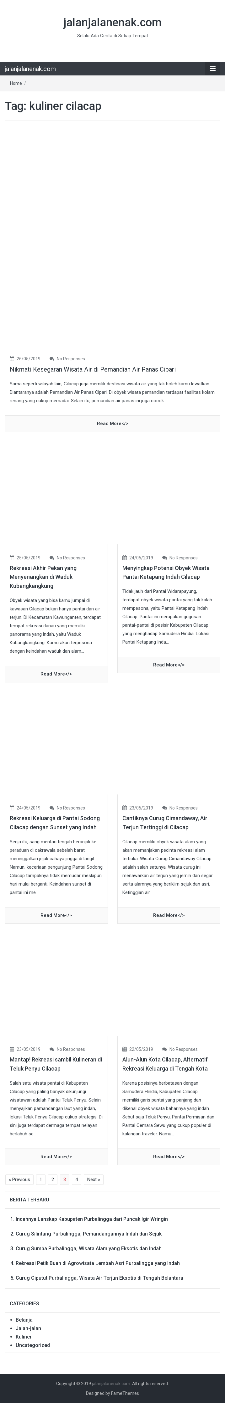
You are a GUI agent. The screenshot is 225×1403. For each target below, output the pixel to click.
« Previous (19, 1179)
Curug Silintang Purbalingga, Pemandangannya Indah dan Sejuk (89, 1234)
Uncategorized (33, 1345)
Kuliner (24, 1337)
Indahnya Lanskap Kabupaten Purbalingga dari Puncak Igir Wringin (92, 1219)
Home (16, 83)
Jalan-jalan (28, 1328)
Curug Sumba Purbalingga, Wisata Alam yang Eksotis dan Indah (89, 1248)
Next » (93, 1179)
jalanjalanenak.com (112, 22)
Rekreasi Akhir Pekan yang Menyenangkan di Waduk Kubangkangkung (43, 577)
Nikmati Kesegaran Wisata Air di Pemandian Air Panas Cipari (93, 369)
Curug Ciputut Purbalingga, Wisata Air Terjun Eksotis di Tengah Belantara (99, 1278)
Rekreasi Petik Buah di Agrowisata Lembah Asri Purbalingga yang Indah (98, 1263)
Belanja (24, 1320)
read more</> (112, 423)
